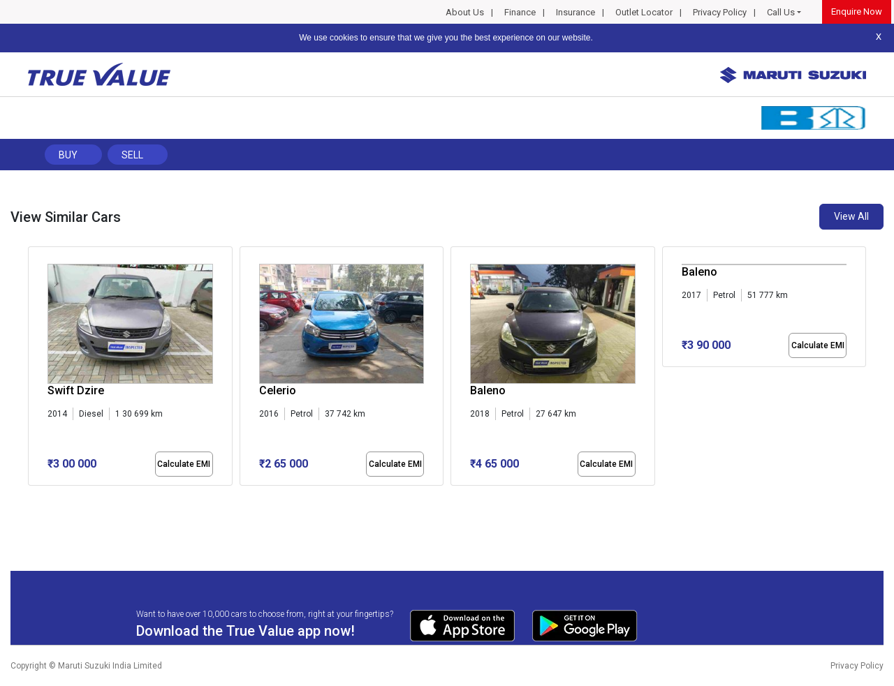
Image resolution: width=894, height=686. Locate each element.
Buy (68, 155)
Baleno (488, 390)
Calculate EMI (183, 464)
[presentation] (35, 369)
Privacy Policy (720, 12)
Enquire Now (856, 11)
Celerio (277, 390)
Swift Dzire (75, 390)
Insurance (575, 12)
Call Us (781, 12)
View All (851, 216)
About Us (465, 12)
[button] (32, 497)
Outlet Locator (644, 12)
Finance (520, 12)
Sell (132, 155)
